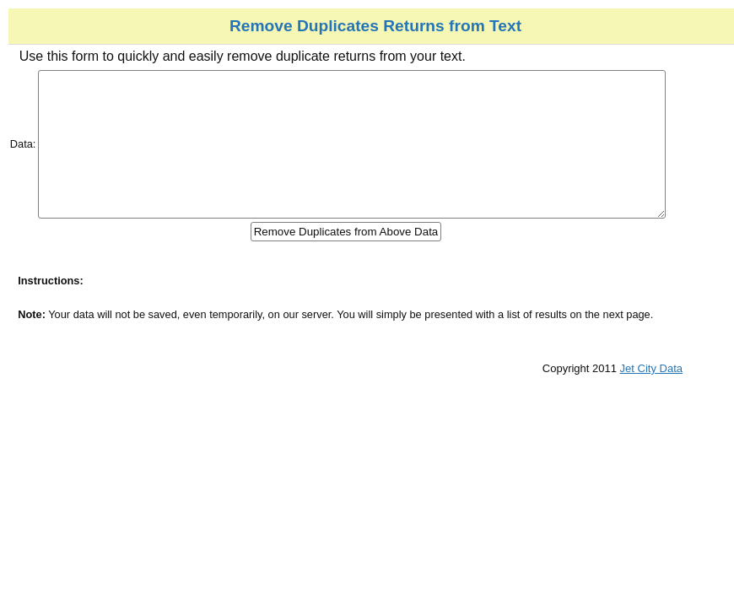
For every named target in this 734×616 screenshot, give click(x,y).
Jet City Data (701, 398)
